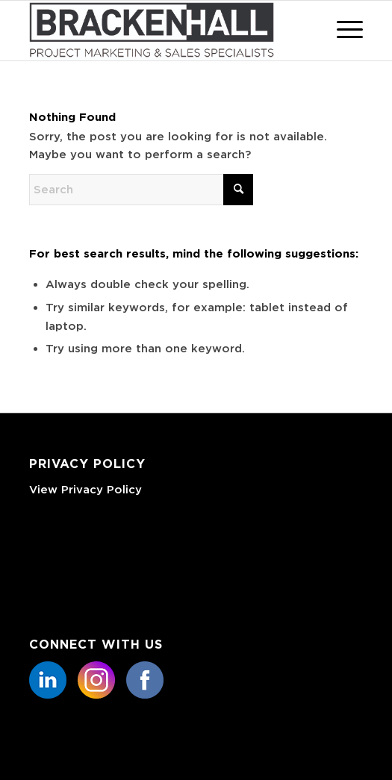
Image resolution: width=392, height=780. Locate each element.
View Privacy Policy (85, 489)
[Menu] (342, 30)
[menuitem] (342, 30)
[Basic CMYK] (162, 30)
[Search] (141, 189)
